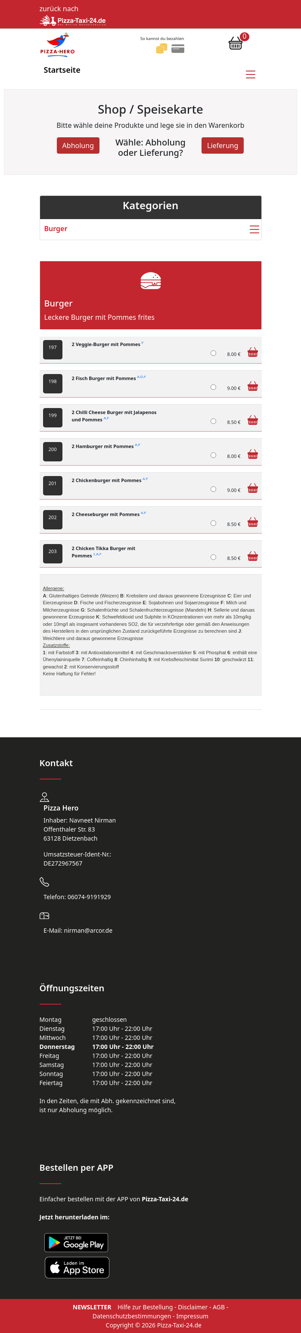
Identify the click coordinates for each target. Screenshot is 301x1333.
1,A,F (97, 554)
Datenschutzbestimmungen (132, 1316)
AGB (219, 1307)
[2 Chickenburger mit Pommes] (213, 489)
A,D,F (141, 377)
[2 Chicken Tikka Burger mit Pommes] (213, 557)
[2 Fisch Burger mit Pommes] (213, 387)
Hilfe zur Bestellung (145, 1307)
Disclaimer (193, 1307)
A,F (106, 418)
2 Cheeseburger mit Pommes (109, 514)
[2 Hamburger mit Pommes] (213, 455)
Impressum (192, 1316)
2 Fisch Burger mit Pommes (109, 378)
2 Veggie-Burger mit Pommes (108, 344)
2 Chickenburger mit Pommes (110, 480)
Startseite (62, 70)
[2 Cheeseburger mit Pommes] (213, 523)
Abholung (78, 145)
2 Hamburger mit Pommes (106, 446)
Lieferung (222, 145)
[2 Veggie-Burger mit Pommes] (213, 353)
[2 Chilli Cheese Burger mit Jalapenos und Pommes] (213, 421)
